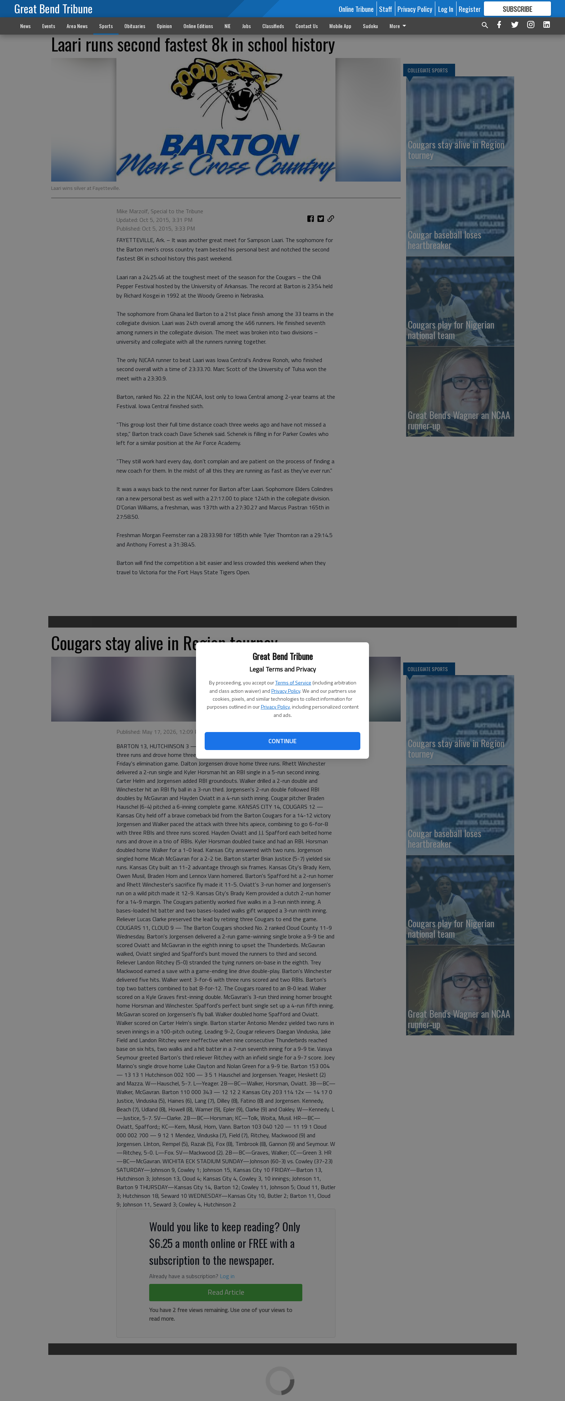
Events (48, 26)
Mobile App (340, 26)
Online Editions (198, 26)
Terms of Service (293, 682)
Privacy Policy (285, 691)
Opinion (164, 26)
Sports (106, 26)
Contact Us (306, 26)
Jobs (246, 26)
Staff (385, 8)
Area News (77, 26)
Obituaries (134, 26)
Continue (282, 741)
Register (470, 8)
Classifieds (273, 26)
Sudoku (370, 26)
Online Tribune (356, 8)
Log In (445, 8)
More (399, 25)
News (25, 26)
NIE (227, 26)
